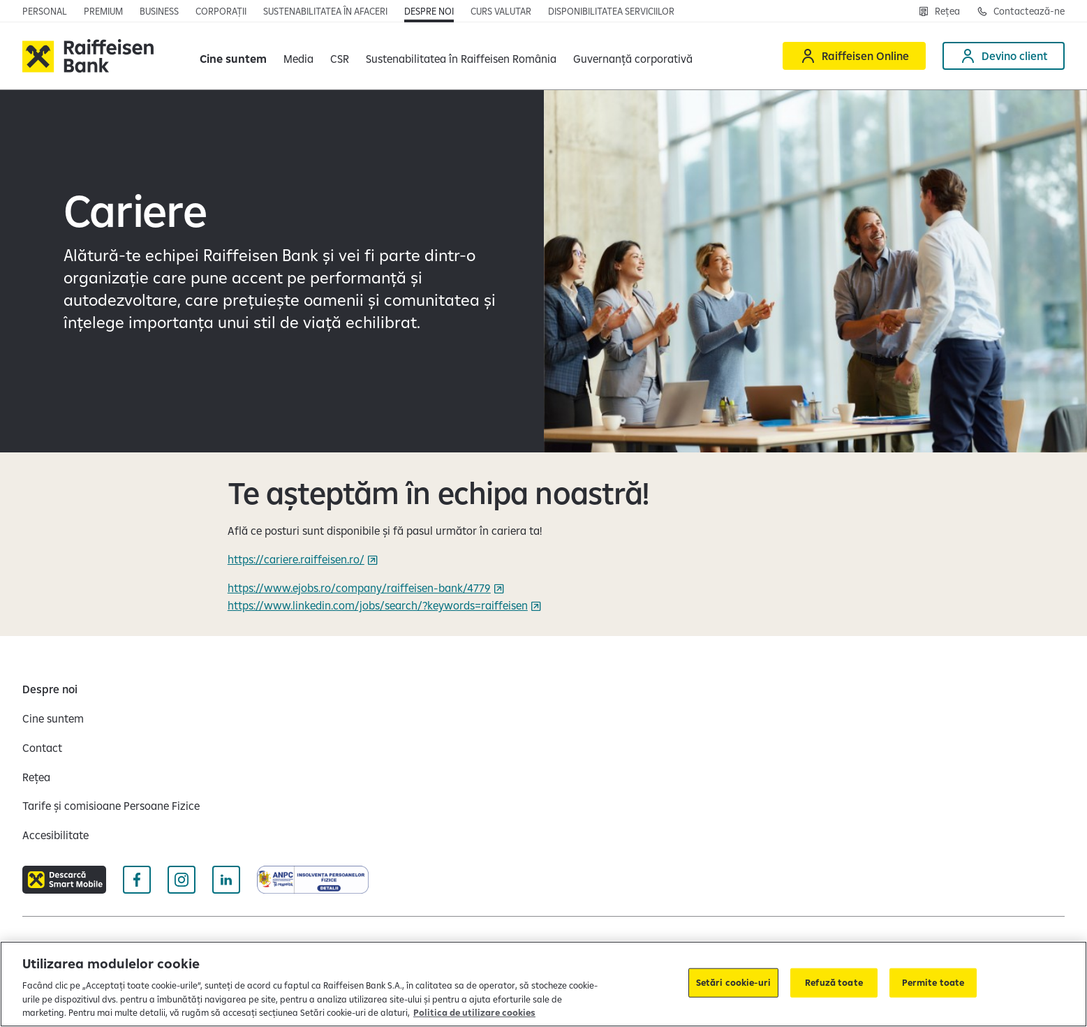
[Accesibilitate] (55, 835)
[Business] (159, 11)
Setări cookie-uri (733, 982)
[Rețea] (939, 11)
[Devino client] (1003, 56)
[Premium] (103, 11)
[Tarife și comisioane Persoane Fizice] (111, 805)
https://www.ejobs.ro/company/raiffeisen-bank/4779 (359, 588)
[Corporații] (220, 11)
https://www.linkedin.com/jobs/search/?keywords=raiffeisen (378, 605)
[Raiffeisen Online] (854, 56)
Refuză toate (834, 982)
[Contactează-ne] (1021, 11)
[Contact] (42, 747)
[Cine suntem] (53, 718)
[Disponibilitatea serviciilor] (611, 11)
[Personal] (44, 11)
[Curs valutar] (501, 11)
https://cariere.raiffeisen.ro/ (296, 559)
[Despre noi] (429, 11)
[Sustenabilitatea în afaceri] (325, 11)
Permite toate (933, 982)
